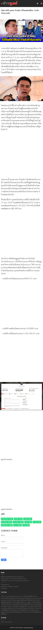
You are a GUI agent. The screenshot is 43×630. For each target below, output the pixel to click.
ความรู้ (35, 522)
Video (16, 519)
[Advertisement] (21, 153)
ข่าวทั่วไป (4, 522)
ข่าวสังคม (16, 522)
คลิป (26, 522)
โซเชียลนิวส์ (5, 525)
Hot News (5, 519)
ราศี (24, 525)
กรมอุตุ (26, 519)
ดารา (15, 525)
